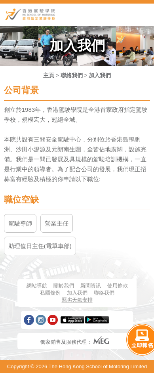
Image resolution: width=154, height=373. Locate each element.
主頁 (48, 75)
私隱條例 (50, 293)
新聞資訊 (90, 286)
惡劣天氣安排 (77, 300)
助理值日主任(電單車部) (40, 246)
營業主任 (56, 223)
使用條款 (117, 286)
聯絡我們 (72, 75)
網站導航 (37, 286)
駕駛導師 (20, 223)
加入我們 (100, 75)
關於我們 (63, 286)
